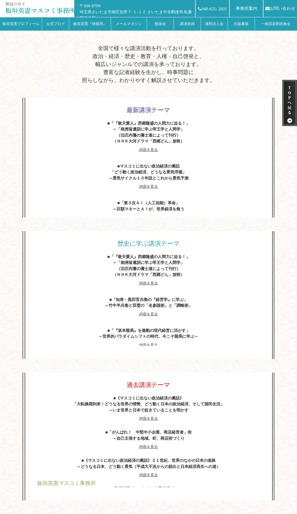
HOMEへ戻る (52, 495)
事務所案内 (246, 8)
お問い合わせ (280, 8)
